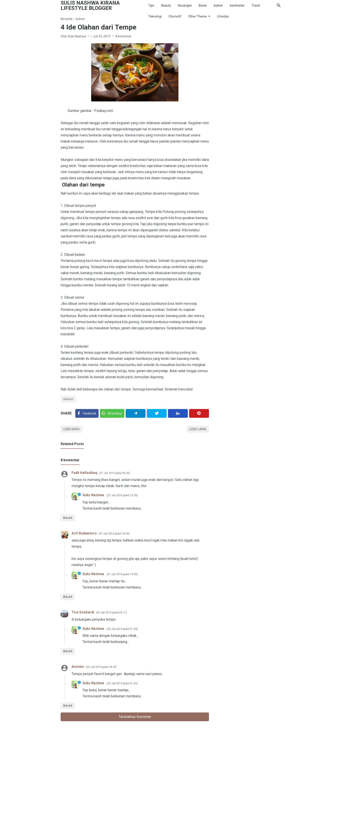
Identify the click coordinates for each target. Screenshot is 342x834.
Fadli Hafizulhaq (84, 473)
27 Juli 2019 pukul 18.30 (114, 533)
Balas (67, 517)
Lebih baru (71, 429)
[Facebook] (87, 413)
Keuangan (185, 5)
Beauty (166, 5)
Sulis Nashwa (93, 495)
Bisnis (203, 5)
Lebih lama (197, 429)
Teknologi (155, 16)
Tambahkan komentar (135, 717)
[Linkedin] (178, 413)
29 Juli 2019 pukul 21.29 (122, 628)
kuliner (218, 5)
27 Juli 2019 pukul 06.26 (114, 473)
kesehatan (237, 5)
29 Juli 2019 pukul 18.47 (101, 667)
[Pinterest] (199, 413)
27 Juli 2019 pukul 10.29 (122, 495)
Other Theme (197, 16)
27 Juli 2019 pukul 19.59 (122, 574)
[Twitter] (112, 413)
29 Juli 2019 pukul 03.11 (111, 612)
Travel (255, 5)
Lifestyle (223, 16)
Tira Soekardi (83, 612)
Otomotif (175, 16)
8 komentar (124, 36)
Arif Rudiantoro (84, 533)
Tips (151, 5)
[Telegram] (135, 413)
